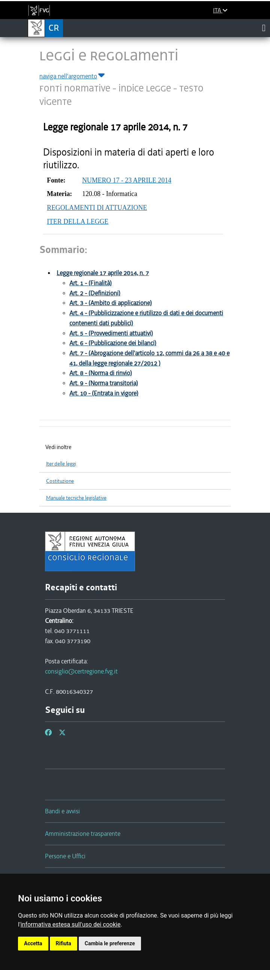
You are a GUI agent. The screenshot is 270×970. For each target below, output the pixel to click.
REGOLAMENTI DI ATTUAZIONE (97, 207)
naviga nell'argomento (72, 76)
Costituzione (60, 481)
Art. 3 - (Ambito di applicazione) (110, 303)
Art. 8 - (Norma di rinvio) (100, 373)
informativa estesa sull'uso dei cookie (71, 924)
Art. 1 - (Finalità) (90, 283)
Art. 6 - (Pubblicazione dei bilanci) (112, 343)
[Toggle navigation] (264, 27)
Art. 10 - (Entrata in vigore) (103, 393)
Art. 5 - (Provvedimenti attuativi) (111, 333)
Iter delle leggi (61, 463)
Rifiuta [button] (63, 943)
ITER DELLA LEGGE (77, 221)
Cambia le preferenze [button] (110, 943)
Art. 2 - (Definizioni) (94, 293)
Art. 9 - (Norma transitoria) (103, 383)
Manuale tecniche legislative (76, 497)
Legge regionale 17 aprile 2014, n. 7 (103, 273)
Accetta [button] (33, 943)
